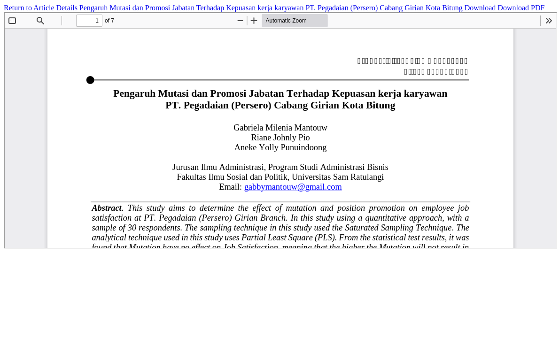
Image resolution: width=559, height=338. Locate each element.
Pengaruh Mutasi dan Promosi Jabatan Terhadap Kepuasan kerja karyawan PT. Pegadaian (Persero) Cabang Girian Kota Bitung (272, 8)
